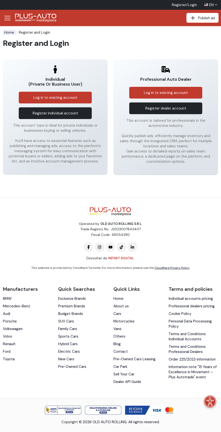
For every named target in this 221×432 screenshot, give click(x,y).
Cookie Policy (180, 313)
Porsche (10, 321)
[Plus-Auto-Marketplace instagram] (99, 247)
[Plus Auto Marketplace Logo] (35, 17)
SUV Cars (66, 321)
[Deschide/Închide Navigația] (7, 18)
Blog (117, 344)
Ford (6, 351)
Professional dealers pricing (192, 306)
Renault (9, 344)
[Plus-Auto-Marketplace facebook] (88, 247)
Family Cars (67, 328)
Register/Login (184, 4)
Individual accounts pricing (191, 298)
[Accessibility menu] (210, 401)
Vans (117, 328)
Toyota (9, 359)
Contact (120, 351)
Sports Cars (68, 336)
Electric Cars (69, 351)
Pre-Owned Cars (72, 366)
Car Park (120, 366)
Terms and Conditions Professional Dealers (187, 349)
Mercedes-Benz (16, 306)
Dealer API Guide (127, 381)
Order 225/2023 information (192, 359)
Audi (6, 313)
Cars (117, 313)
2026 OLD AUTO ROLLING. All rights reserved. (121, 422)
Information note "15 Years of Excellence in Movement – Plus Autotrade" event (193, 372)
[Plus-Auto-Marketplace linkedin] (132, 247)
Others (119, 336)
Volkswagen (13, 328)
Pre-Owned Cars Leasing (134, 359)
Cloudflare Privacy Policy (172, 268)
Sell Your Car (123, 374)
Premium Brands (71, 306)
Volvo (7, 336)
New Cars (66, 359)
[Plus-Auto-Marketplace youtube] (110, 247)
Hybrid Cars (68, 344)
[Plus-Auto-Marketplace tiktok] (121, 247)
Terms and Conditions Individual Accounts (187, 337)
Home (9, 32)
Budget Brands (70, 313)
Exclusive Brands (72, 298)
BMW (7, 298)
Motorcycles (124, 321)
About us (121, 306)
